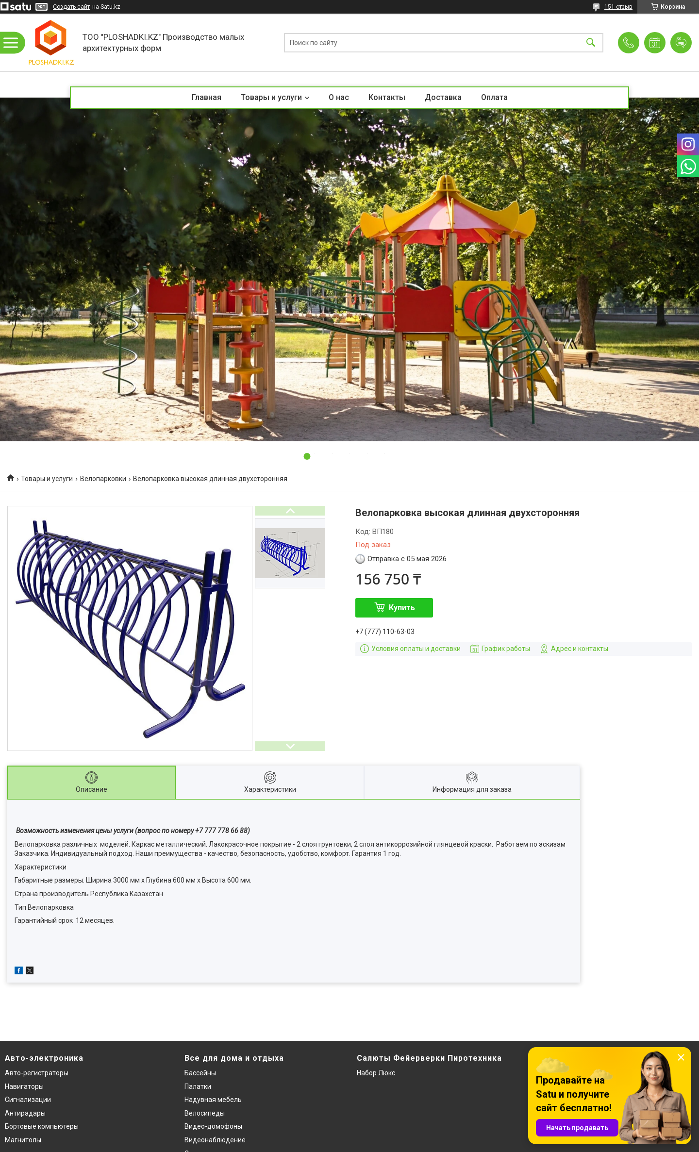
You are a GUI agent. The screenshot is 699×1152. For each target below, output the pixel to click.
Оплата (494, 97)
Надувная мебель (213, 1099)
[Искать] (590, 42)
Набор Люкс (376, 1073)
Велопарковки (103, 479)
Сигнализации (28, 1099)
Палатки (197, 1086)
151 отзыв (618, 6)
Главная (206, 97)
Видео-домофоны (213, 1126)
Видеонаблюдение (215, 1140)
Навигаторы (24, 1086)
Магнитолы (23, 1140)
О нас (339, 97)
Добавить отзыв (681, 42)
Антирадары (25, 1113)
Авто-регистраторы (36, 1073)
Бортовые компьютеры (42, 1126)
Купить (402, 607)
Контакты (386, 97)
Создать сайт (71, 6)
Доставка (443, 97)
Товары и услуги (271, 97)
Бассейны (200, 1073)
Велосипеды (204, 1113)
